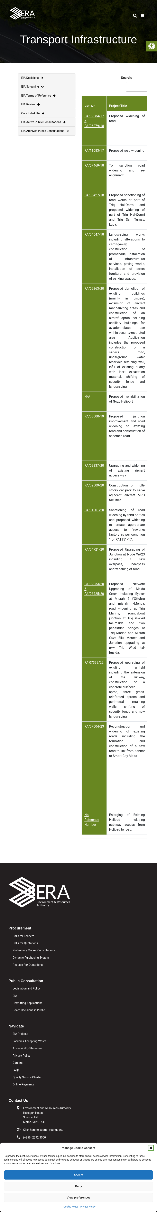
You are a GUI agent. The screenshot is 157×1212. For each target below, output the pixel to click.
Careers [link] (17, 1062)
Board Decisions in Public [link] (29, 1010)
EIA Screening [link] (32, 86)
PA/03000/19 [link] (94, 416)
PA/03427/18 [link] (94, 195)
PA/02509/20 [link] (94, 485)
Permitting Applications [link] (28, 1003)
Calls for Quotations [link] (25, 943)
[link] (151, 46)
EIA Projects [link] (20, 1033)
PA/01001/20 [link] (94, 510)
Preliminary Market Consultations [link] (34, 950)
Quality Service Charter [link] (27, 1077)
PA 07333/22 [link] (93, 662)
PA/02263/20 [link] (94, 288)
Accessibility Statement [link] (28, 1048)
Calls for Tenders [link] (23, 936)
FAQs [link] (16, 1070)
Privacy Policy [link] (87, 1206)
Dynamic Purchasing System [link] (31, 957)
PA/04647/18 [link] (94, 234)
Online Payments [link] (23, 1084)
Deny (78, 1186)
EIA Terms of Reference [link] (38, 95)
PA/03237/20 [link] (94, 465)
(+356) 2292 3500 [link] (34, 1137)
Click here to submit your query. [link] (43, 1129)
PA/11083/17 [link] (94, 150)
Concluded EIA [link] (32, 113)
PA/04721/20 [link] (94, 549)
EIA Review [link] (30, 104)
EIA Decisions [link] (32, 77)
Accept (78, 1175)
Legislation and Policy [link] (26, 988)
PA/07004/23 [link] (94, 726)
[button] (151, 1148)
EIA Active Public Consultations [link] (43, 122)
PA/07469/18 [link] (94, 165)
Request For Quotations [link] (28, 964)
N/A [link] (87, 396)
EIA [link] (15, 995)
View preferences (78, 1197)
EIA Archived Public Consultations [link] (45, 130)
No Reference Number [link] (91, 820)
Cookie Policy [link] (71, 1206)
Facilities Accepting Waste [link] (29, 1041)
